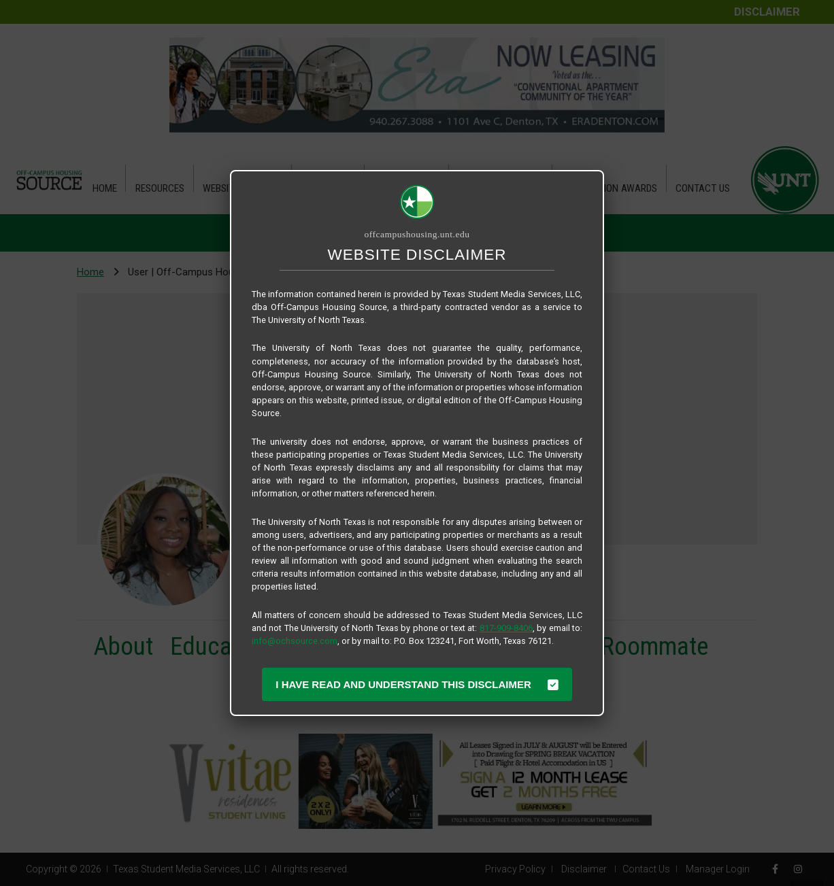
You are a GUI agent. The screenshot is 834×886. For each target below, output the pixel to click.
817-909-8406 (506, 628)
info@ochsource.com (294, 641)
